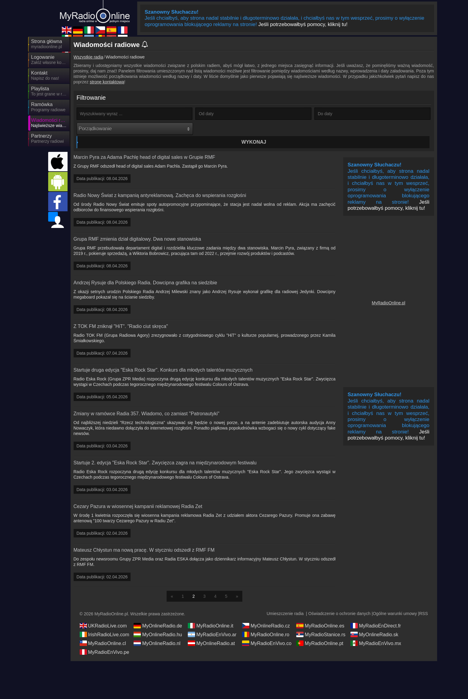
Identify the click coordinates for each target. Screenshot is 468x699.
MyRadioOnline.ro (265, 624)
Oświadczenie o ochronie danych (339, 603)
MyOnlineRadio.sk (374, 624)
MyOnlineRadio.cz (266, 615)
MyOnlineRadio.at (211, 633)
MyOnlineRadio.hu (158, 624)
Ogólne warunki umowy (395, 603)
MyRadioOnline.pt (319, 633)
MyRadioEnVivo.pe (104, 641)
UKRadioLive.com (103, 615)
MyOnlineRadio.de (158, 615)
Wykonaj (254, 128)
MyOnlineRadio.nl (157, 633)
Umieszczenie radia (285, 603)
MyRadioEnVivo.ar (212, 624)
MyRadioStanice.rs (320, 624)
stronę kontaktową (107, 81)
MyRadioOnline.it (210, 615)
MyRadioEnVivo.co (266, 633)
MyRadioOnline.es (320, 615)
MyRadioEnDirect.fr (375, 615)
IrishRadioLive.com (104, 624)
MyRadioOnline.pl (388, 292)
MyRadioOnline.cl (103, 633)
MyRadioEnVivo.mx (375, 633)
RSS (423, 603)
